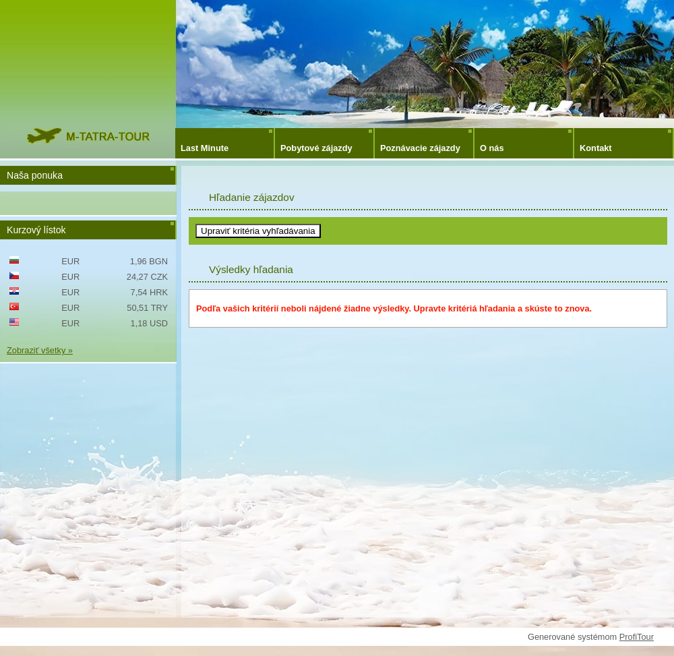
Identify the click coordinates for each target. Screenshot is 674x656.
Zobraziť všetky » (40, 350)
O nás (492, 148)
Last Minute (204, 148)
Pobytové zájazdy (316, 148)
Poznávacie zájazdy (420, 148)
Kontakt (596, 148)
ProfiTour (636, 637)
